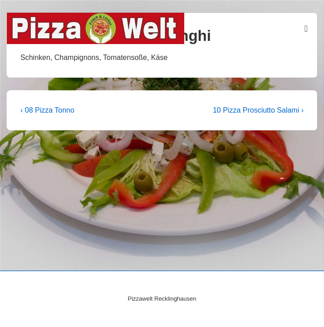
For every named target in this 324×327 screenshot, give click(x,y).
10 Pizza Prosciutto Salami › (258, 110)
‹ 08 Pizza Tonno (47, 110)
